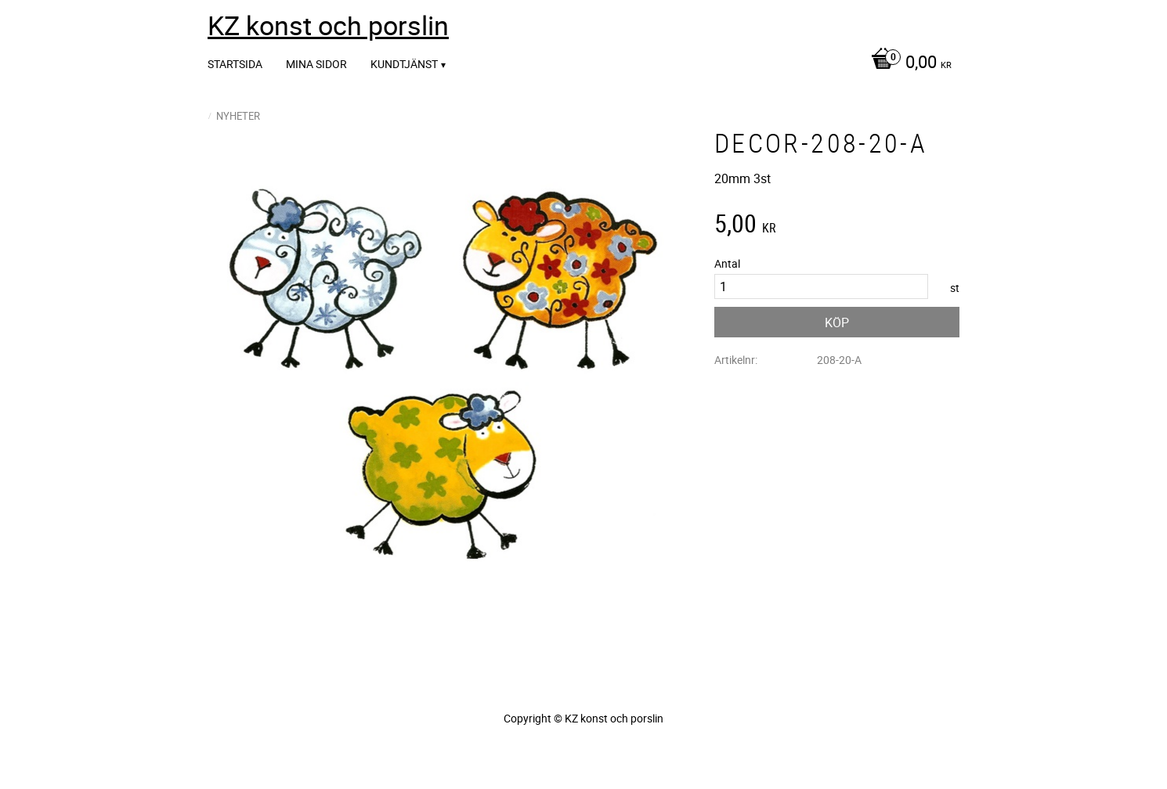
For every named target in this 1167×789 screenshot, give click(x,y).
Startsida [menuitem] (235, 63)
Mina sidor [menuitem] (316, 63)
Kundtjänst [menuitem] (404, 63)
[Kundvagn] (907, 63)
